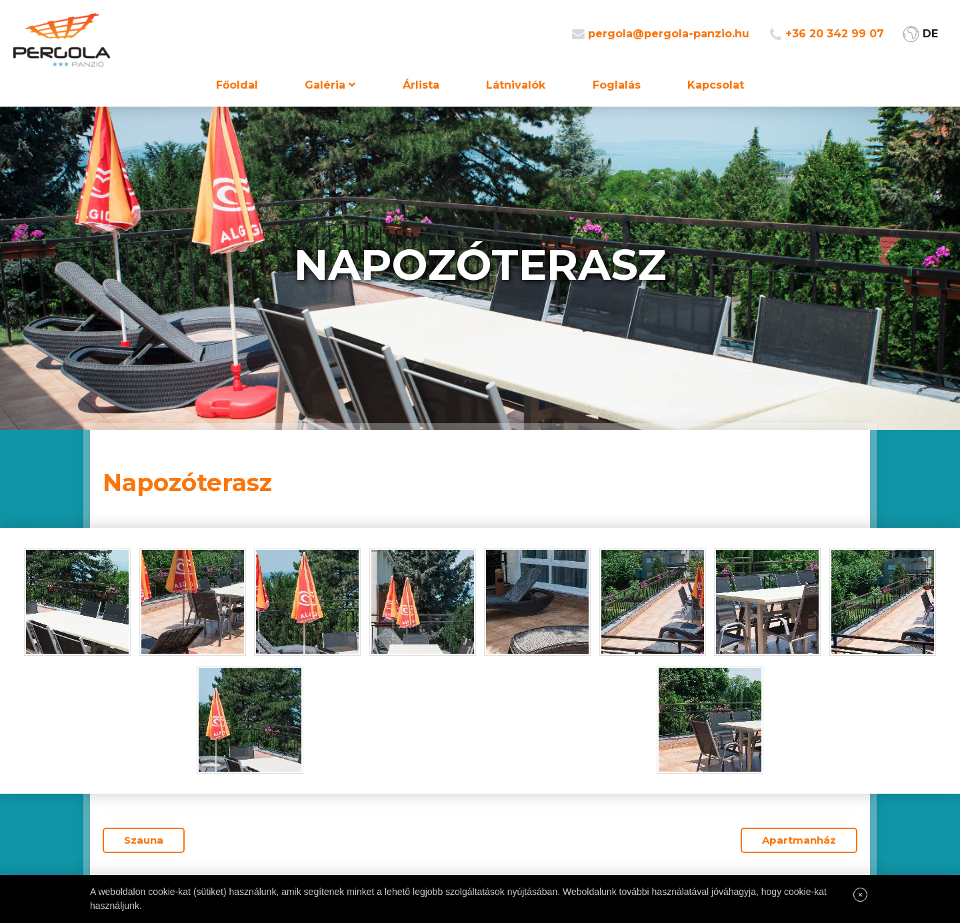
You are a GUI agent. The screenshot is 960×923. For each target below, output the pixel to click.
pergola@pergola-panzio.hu (668, 33)
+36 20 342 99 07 (834, 33)
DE (930, 33)
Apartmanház (799, 840)
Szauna (143, 840)
